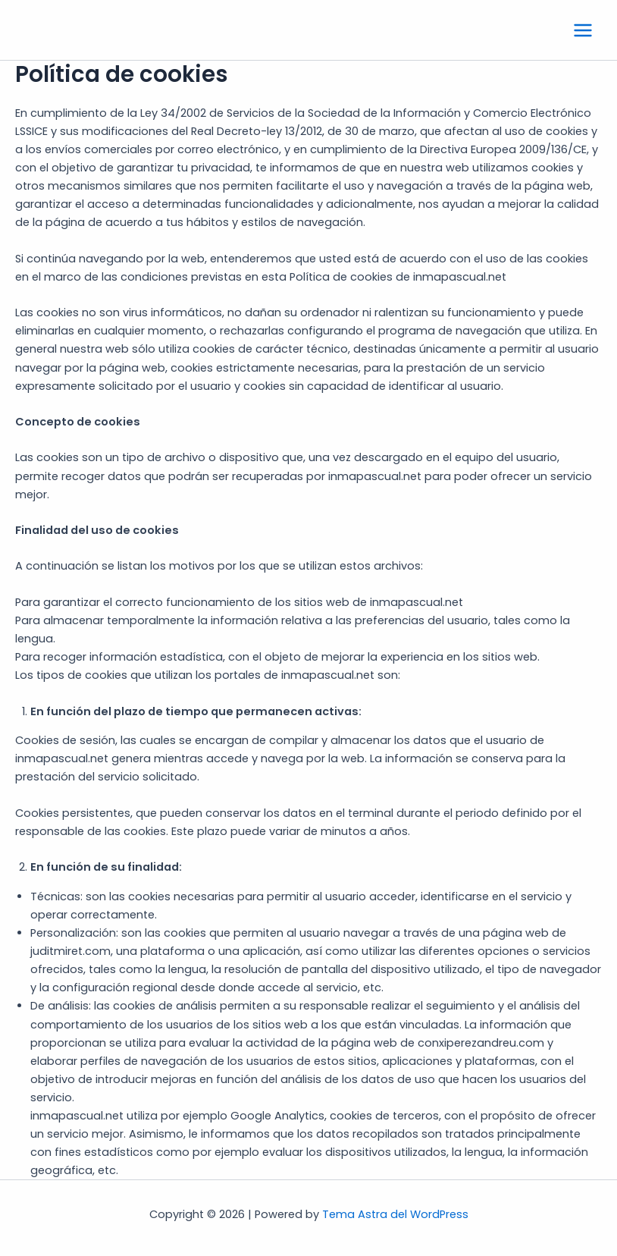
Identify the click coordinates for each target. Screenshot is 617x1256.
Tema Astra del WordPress (395, 1214)
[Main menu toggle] (583, 30)
